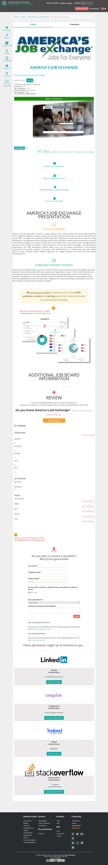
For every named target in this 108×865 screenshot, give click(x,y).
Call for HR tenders (44, 823)
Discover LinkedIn (54, 682)
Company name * (34, 582)
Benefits (26, 823)
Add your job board (82, 9)
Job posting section (38, 650)
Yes (30, 602)
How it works (52, 3)
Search (63, 3)
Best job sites (27, 821)
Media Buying (43, 821)
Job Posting (42, 825)
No (35, 602)
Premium (41, 833)
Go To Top (7, 29)
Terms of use (48, 856)
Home (16, 17)
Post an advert (6, 83)
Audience (6, 44)
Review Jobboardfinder (76, 826)
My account (95, 9)
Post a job (87, 3)
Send (77, 626)
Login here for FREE (39, 302)
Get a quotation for (35, 610)
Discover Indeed (54, 754)
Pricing (7, 75)
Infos (7, 52)
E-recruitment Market (30, 840)
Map (69, 3)
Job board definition (29, 842)
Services (77, 3)
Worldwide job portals (28, 837)
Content (6, 60)
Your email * (33, 576)
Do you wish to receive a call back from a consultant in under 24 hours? (52, 598)
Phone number (33, 588)
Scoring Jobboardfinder (28, 832)
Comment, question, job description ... (42, 616)
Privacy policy (57, 856)
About (7, 37)
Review (7, 67)
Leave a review (54, 430)
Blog (58, 823)
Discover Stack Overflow (54, 792)
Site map (64, 856)
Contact (59, 836)
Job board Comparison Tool (28, 827)
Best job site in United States (38, 17)
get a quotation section (42, 639)
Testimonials (75, 821)
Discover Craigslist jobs (54, 718)
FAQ (58, 831)
